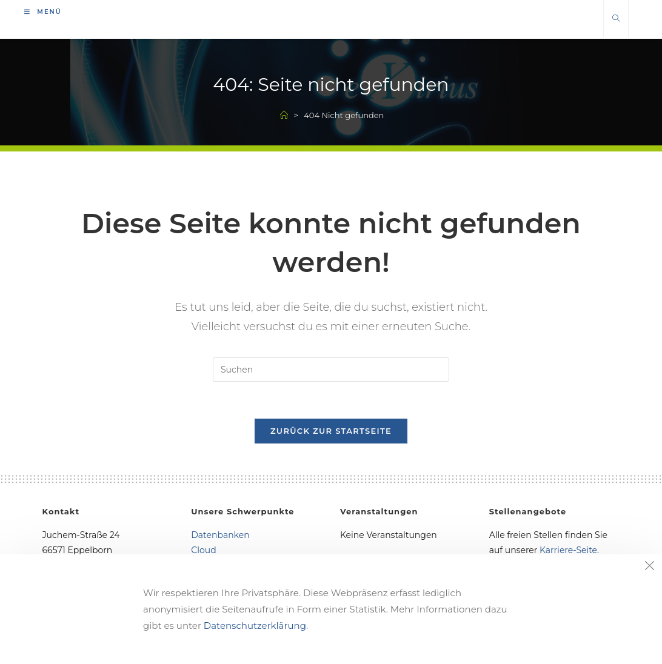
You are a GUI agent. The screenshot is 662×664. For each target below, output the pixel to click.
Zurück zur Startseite (331, 431)
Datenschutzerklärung (255, 625)
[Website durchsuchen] (615, 18)
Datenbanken (220, 535)
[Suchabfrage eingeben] (331, 369)
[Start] (284, 115)
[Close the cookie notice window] (649, 567)
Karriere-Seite (568, 550)
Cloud (203, 550)
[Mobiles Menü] (43, 12)
